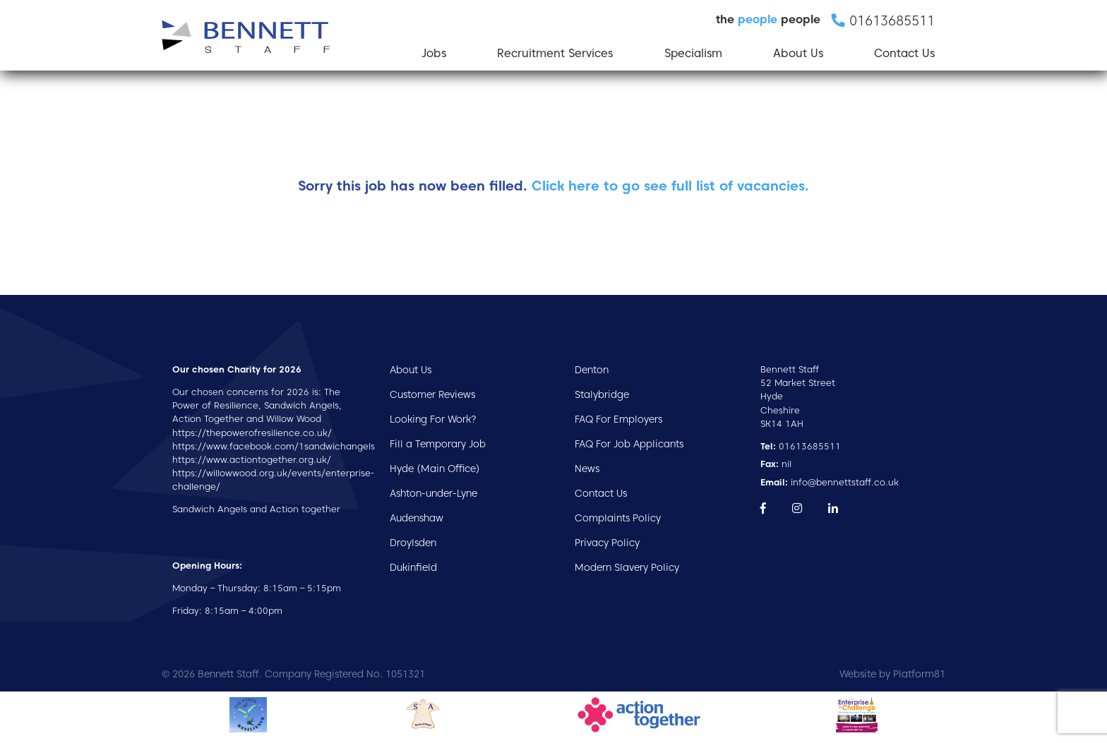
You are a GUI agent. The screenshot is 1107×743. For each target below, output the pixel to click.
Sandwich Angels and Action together (256, 509)
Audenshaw (416, 518)
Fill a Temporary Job (438, 443)
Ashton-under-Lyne (433, 493)
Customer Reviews (432, 394)
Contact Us (904, 53)
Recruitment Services (555, 53)
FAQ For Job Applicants (629, 443)
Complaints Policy (618, 518)
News (587, 468)
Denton (592, 369)
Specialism (693, 53)
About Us (798, 53)
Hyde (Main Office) (435, 468)
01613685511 (800, 446)
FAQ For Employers (618, 419)
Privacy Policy (607, 542)
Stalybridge (602, 394)
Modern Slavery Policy (627, 567)
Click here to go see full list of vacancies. (670, 186)
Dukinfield (413, 567)
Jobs (433, 53)
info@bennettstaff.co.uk (829, 482)
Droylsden (413, 542)
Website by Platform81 (892, 673)
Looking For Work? (433, 419)
